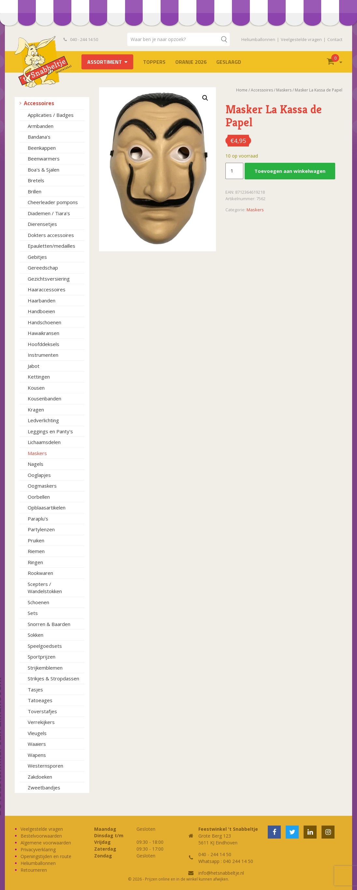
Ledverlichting (43, 420)
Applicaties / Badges (51, 115)
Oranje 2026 (191, 62)
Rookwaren (40, 573)
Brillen (34, 191)
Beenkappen (42, 148)
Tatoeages (40, 700)
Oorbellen (39, 497)
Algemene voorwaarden (46, 843)
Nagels (35, 464)
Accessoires (39, 103)
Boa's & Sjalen (43, 169)
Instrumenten (43, 355)
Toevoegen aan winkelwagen (289, 171)
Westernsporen (45, 765)
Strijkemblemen (45, 667)
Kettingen (39, 376)
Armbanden (40, 126)
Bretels (36, 180)
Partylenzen (41, 529)
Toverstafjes (42, 711)
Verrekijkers (41, 722)
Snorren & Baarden (49, 624)
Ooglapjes (39, 475)
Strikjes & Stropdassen (53, 678)
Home (242, 90)
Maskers (37, 453)
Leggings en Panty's (50, 431)
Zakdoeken (40, 776)
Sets (33, 613)
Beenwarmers (44, 158)
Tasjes (35, 689)
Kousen (36, 387)
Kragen (36, 409)
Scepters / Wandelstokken (45, 588)
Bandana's (39, 136)
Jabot (33, 366)
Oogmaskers (42, 485)
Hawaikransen (43, 333)
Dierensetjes (42, 224)
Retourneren (34, 870)
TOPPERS (154, 62)
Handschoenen (44, 322)
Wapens (37, 755)
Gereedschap (43, 267)
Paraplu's (38, 518)
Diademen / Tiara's (49, 213)
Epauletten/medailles (51, 246)
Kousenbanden (44, 398)
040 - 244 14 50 (81, 39)
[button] (205, 98)
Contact (334, 39)
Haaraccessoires (46, 289)
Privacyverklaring (38, 849)
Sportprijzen (41, 656)
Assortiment (104, 62)
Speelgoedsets (45, 646)
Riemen (36, 551)
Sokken (35, 635)
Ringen (35, 562)
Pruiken (36, 540)
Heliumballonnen (258, 39)
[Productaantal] (234, 171)
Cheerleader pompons (53, 202)
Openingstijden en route (46, 856)
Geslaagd (228, 62)
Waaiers (37, 744)
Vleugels (37, 733)
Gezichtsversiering (49, 278)
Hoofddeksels (43, 344)
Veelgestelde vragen (301, 39)
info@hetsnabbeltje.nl (221, 873)
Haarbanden (41, 300)
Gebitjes (37, 257)
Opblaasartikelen (46, 507)
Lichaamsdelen (44, 442)
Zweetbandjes (44, 787)
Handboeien (41, 311)
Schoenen (38, 602)
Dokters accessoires (51, 235)
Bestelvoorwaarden (41, 836)
